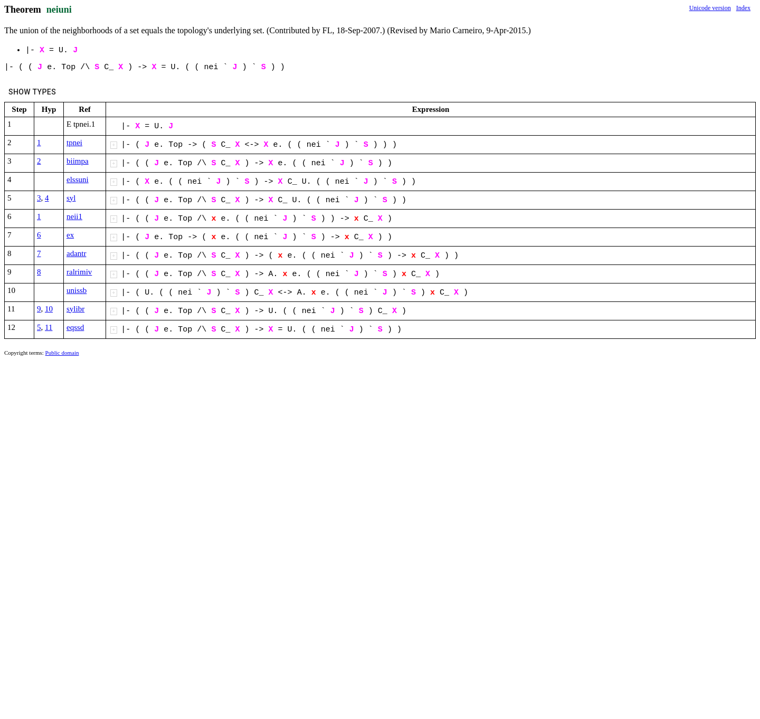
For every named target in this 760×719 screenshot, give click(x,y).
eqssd (75, 327)
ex (70, 235)
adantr (76, 253)
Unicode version (710, 8)
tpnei (74, 142)
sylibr (75, 309)
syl (71, 198)
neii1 (74, 216)
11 (48, 327)
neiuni (59, 9)
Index (743, 8)
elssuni (77, 179)
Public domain (62, 352)
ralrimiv (79, 272)
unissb (76, 290)
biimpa (77, 161)
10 (49, 309)
